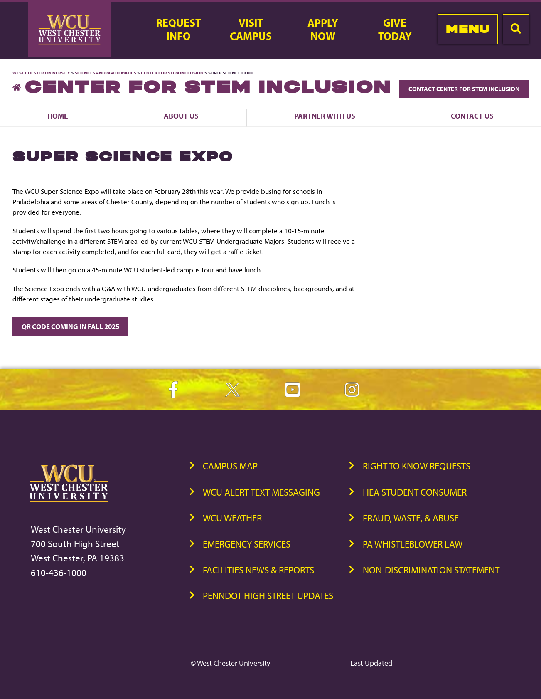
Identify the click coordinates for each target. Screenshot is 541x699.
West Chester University (41, 73)
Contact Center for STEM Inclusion (463, 89)
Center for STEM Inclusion (172, 73)
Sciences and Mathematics (105, 73)
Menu (467, 29)
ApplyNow (322, 29)
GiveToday (395, 29)
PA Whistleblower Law (412, 544)
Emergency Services (246, 544)
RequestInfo (178, 29)
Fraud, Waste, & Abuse (411, 518)
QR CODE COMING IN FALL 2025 (70, 326)
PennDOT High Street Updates (268, 596)
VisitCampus (251, 29)
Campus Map (230, 466)
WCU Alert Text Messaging (261, 492)
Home (57, 116)
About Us (181, 116)
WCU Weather (232, 518)
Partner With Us (324, 116)
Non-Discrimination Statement (431, 570)
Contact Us (472, 116)
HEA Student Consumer (415, 492)
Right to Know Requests (416, 466)
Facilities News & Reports (258, 570)
